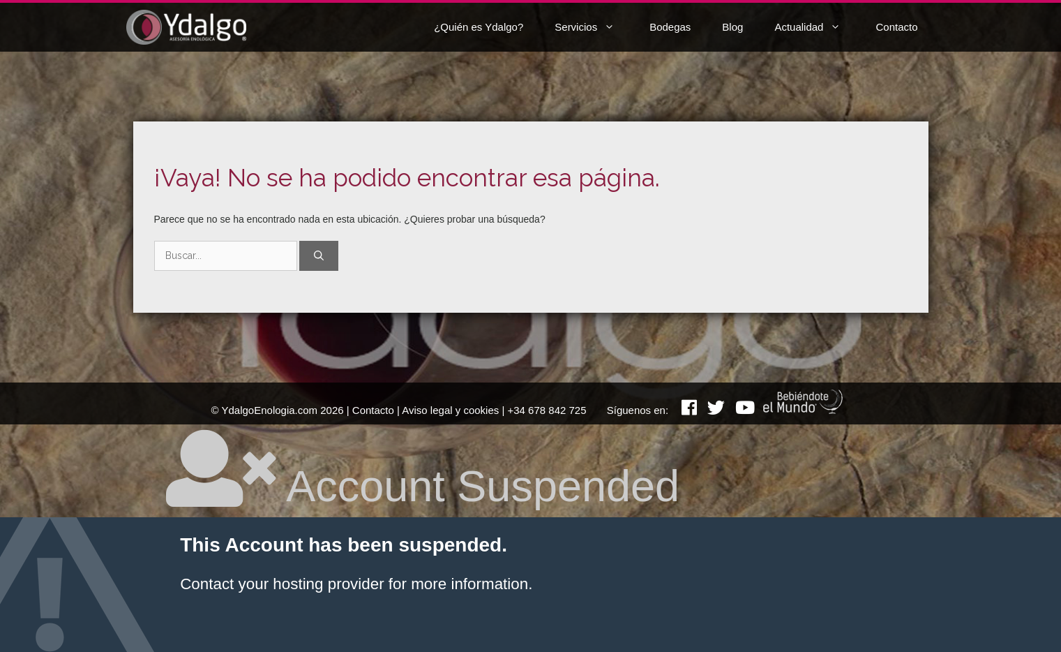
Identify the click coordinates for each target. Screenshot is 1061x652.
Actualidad (817, 27)
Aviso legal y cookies (450, 410)
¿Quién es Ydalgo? (478, 27)
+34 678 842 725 (547, 410)
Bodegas (670, 27)
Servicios (595, 27)
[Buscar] (318, 256)
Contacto (896, 27)
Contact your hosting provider (282, 584)
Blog (732, 27)
